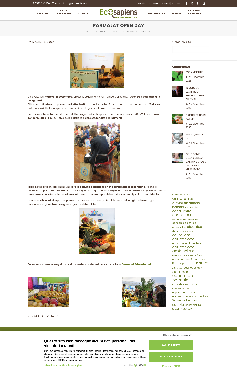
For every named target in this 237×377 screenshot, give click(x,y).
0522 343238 (42, 3)
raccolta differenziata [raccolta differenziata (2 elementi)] (181, 288)
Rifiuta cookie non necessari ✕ (177, 335)
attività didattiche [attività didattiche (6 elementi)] (186, 203)
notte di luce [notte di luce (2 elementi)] (177, 268)
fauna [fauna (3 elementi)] (200, 255)
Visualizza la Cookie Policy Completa (63, 365)
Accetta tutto (171, 345)
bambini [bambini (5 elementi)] (178, 207)
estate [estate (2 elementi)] (186, 255)
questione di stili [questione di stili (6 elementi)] (184, 284)
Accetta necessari (170, 356)
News (103, 31)
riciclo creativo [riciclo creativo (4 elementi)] (181, 296)
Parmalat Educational (136, 264)
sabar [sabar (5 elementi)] (204, 296)
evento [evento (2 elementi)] (193, 255)
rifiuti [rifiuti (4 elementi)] (195, 296)
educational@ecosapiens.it (71, 3)
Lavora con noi (161, 3)
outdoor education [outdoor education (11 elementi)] (182, 273)
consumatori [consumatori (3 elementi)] (179, 227)
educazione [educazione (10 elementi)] (183, 239)
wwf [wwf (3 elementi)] (190, 308)
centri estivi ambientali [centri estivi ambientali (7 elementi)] (182, 213)
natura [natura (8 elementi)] (202, 263)
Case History (142, 3)
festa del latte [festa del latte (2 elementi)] (177, 259)
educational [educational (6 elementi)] (181, 235)
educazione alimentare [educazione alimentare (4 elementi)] (186, 243)
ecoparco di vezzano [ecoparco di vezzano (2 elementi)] (187, 231)
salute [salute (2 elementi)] (200, 301)
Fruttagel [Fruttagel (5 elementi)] (178, 263)
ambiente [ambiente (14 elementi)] (183, 198)
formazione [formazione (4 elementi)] (198, 259)
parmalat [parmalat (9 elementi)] (181, 280)
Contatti (177, 3)
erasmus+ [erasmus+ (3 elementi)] (177, 255)
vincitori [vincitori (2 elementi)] (183, 309)
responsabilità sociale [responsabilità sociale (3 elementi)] (183, 292)
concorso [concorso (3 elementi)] (193, 219)
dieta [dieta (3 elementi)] (175, 231)
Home (89, 31)
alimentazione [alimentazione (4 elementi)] (181, 194)
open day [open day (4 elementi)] (196, 267)
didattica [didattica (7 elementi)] (194, 227)
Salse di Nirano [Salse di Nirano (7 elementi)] (184, 300)
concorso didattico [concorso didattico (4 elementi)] (184, 223)
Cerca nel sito (181, 42)
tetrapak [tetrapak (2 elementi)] (175, 309)
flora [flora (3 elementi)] (187, 259)
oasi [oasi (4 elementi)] (186, 267)
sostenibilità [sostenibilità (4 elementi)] (193, 305)
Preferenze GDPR (171, 366)
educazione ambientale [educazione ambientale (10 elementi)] (183, 249)
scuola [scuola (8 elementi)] (178, 305)
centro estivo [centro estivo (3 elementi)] (179, 219)
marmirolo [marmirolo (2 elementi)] (191, 264)
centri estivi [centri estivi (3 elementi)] (191, 207)
